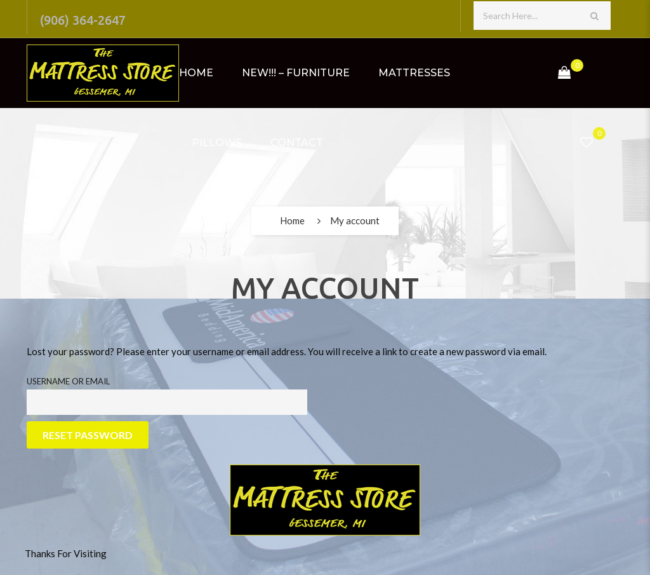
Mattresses (414, 73)
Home (196, 73)
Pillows (217, 143)
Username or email (68, 381)
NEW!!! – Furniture (296, 73)
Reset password (88, 435)
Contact (296, 143)
